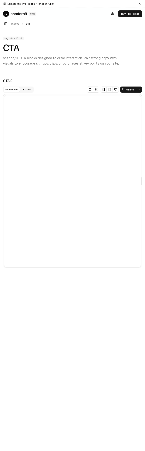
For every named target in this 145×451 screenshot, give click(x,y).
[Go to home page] (19, 14)
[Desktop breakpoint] (116, 90)
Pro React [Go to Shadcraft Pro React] (30, 3)
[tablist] (18, 90)
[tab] (12, 89)
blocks (15, 23)
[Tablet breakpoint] (110, 90)
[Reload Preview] (90, 90)
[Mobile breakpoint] (104, 90)
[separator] (141, 181)
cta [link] (28, 23)
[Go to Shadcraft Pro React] (130, 13)
